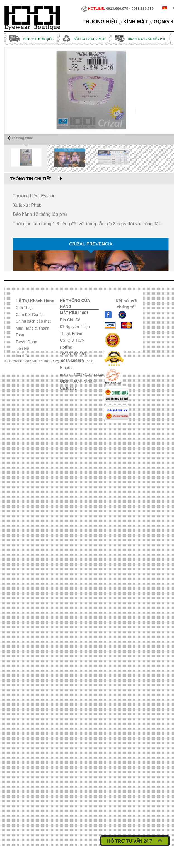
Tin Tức (22, 355)
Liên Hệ (22, 348)
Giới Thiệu (25, 307)
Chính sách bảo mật (33, 321)
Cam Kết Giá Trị (30, 314)
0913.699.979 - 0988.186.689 (117, 9)
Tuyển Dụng (26, 342)
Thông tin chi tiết (30, 178)
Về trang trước (22, 138)
